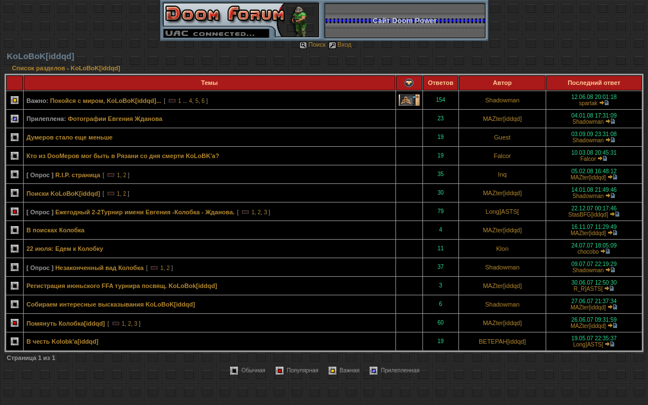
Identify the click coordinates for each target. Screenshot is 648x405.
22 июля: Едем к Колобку (65, 248)
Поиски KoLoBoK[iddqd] (63, 193)
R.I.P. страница (77, 175)
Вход (340, 44)
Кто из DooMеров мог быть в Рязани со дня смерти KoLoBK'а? (122, 155)
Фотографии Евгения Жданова (115, 118)
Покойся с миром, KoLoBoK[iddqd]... (105, 100)
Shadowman (502, 100)
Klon (502, 248)
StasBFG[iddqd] (588, 215)
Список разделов (39, 68)
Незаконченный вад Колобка (99, 267)
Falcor (502, 155)
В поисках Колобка (55, 230)
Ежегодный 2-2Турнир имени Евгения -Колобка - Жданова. (145, 212)
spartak (588, 103)
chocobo (588, 252)
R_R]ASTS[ (588, 289)
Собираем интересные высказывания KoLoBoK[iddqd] (110, 304)
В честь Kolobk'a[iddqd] (62, 341)
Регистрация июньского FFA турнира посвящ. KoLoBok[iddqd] (121, 285)
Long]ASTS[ (502, 211)
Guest (502, 137)
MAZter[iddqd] (502, 118)
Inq (502, 174)
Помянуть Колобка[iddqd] (65, 323)
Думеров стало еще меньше (69, 137)
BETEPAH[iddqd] (502, 341)
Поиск (312, 44)
